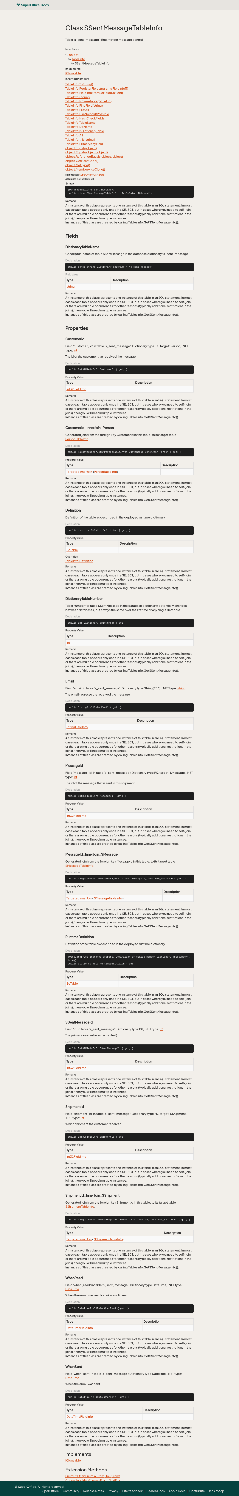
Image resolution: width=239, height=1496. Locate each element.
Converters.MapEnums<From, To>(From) (94, 1480)
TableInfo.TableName (80, 122)
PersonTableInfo (76, 439)
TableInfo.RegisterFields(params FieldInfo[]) (96, 88)
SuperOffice (86, 174)
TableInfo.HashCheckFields (84, 118)
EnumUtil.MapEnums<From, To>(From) (92, 1476)
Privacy (113, 1491)
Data (101, 174)
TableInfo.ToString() (79, 84)
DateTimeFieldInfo (79, 1328)
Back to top (216, 1491)
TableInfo (78, 59)
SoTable (72, 550)
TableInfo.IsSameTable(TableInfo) (88, 101)
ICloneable (73, 73)
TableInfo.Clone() (77, 97)
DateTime (72, 1289)
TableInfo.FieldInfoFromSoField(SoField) (94, 93)
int (75, 350)
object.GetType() (77, 165)
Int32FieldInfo (76, 389)
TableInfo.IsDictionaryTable (84, 131)
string (70, 286)
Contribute (197, 1491)
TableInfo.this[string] (80, 139)
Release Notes (93, 1491)
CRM (95, 174)
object (73, 55)
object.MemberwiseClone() (85, 169)
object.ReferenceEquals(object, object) (94, 156)
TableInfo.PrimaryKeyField (84, 144)
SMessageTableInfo (79, 866)
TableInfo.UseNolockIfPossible (87, 114)
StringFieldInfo (77, 727)
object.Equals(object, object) (86, 152)
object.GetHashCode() (81, 161)
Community (71, 1491)
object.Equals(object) (81, 148)
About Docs (177, 1491)
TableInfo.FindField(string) (84, 105)
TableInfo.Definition (79, 561)
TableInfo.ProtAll (77, 110)
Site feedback (132, 1491)
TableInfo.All (74, 135)
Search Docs (156, 1491)
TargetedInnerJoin (79, 472)
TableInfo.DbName (78, 127)
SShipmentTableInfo (79, 1206)
